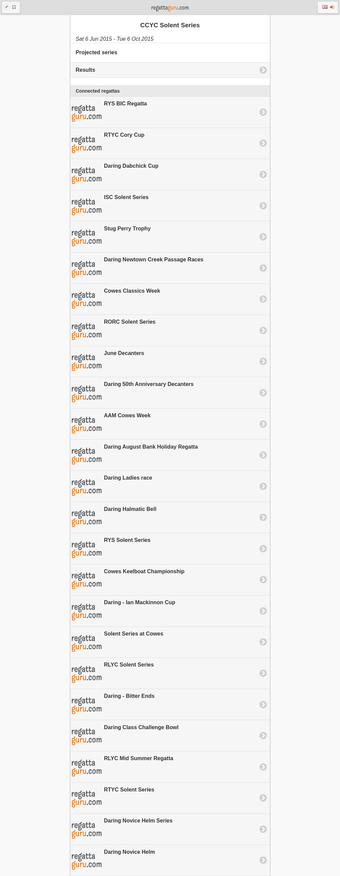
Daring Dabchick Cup (114, 175)
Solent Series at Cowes (116, 642)
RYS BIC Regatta (108, 112)
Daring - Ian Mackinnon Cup (123, 611)
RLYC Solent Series (112, 673)
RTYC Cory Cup (107, 144)
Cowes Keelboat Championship (127, 580)
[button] (11, 7)
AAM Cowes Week (110, 424)
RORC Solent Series (113, 331)
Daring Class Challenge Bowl (124, 736)
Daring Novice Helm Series (121, 829)
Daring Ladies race (111, 487)
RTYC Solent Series (112, 798)
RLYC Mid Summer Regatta (122, 767)
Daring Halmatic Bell (113, 517)
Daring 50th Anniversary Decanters (132, 393)
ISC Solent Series (109, 206)
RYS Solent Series (110, 549)
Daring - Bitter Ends (112, 705)
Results (85, 70)
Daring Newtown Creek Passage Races (137, 268)
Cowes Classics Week (115, 299)
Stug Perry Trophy (110, 237)
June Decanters (107, 362)
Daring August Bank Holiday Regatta (134, 455)
